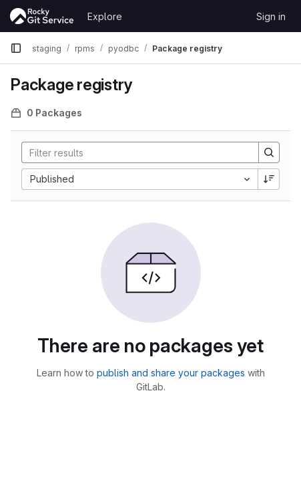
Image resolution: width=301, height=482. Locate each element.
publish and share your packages (171, 372)
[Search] (133, 152)
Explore (104, 16)
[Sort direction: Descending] (269, 179)
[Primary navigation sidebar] (16, 48)
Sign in (271, 16)
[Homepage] (42, 16)
